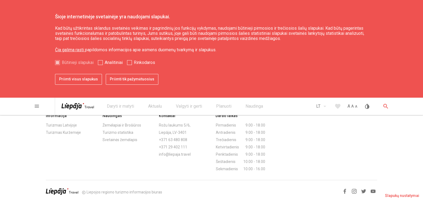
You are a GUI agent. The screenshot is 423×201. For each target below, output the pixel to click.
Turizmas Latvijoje (61, 125)
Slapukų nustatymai (402, 195)
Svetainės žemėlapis (120, 140)
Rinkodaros (144, 62)
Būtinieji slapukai (78, 62)
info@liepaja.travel (175, 154)
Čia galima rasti (70, 49)
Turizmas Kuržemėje (63, 132)
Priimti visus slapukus (78, 79)
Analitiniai (114, 62)
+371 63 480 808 (173, 140)
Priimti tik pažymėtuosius (132, 79)
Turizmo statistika (118, 132)
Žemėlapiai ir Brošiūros (122, 125)
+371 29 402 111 (173, 147)
